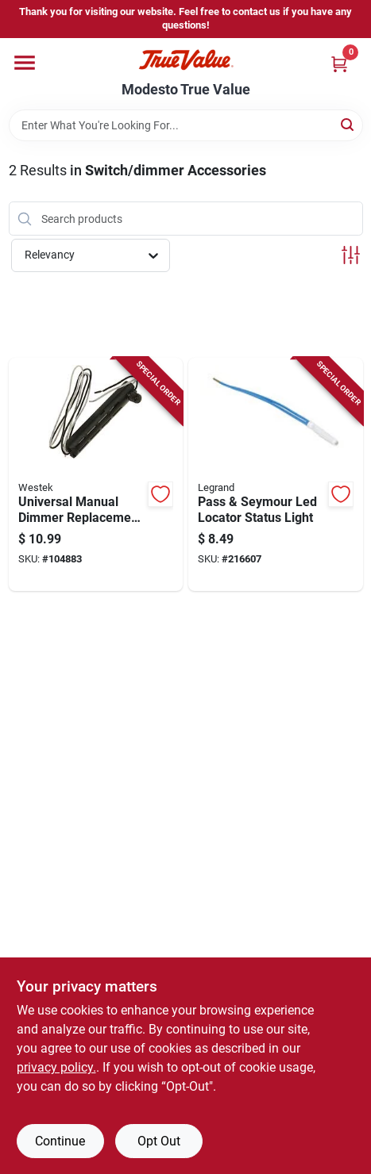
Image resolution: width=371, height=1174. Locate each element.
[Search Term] (186, 125)
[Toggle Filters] (351, 255)
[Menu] (24, 62)
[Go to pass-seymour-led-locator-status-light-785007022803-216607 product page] (275, 474)
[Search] (348, 124)
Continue (60, 1141)
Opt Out (158, 1141)
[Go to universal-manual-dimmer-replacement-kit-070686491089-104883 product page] (96, 474)
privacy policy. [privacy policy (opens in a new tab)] (56, 1067)
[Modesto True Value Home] (186, 60)
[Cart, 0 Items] (339, 64)
